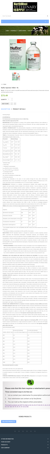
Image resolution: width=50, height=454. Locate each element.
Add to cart (5, 103)
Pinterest (27, 431)
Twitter (19, 431)
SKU (2, 84)
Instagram (31, 431)
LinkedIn (35, 431)
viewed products (25, 416)
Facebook (15, 431)
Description (5, 109)
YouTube (23, 431)
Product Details (19, 109)
